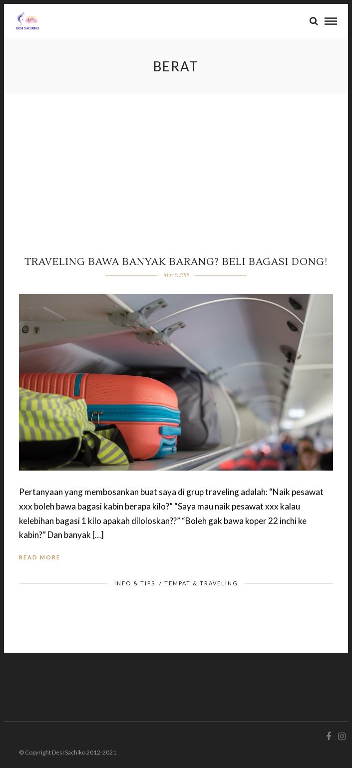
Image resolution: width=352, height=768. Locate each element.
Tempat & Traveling (201, 583)
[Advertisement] (176, 169)
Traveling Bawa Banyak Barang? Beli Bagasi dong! (176, 262)
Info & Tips (134, 583)
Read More (39, 557)
